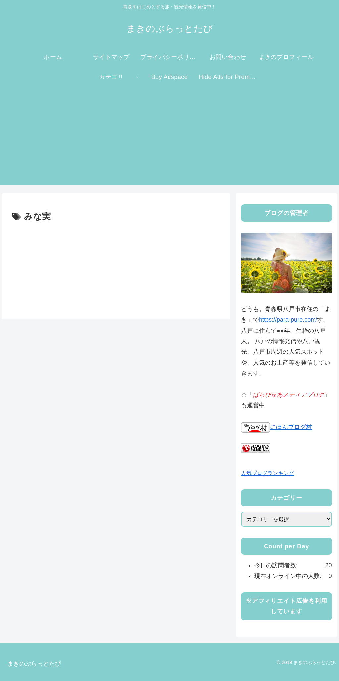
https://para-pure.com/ (288, 319)
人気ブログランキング (267, 473)
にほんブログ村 (276, 427)
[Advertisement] (169, 139)
